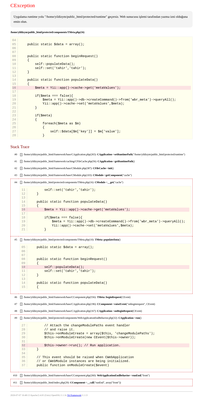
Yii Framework (74, 395)
